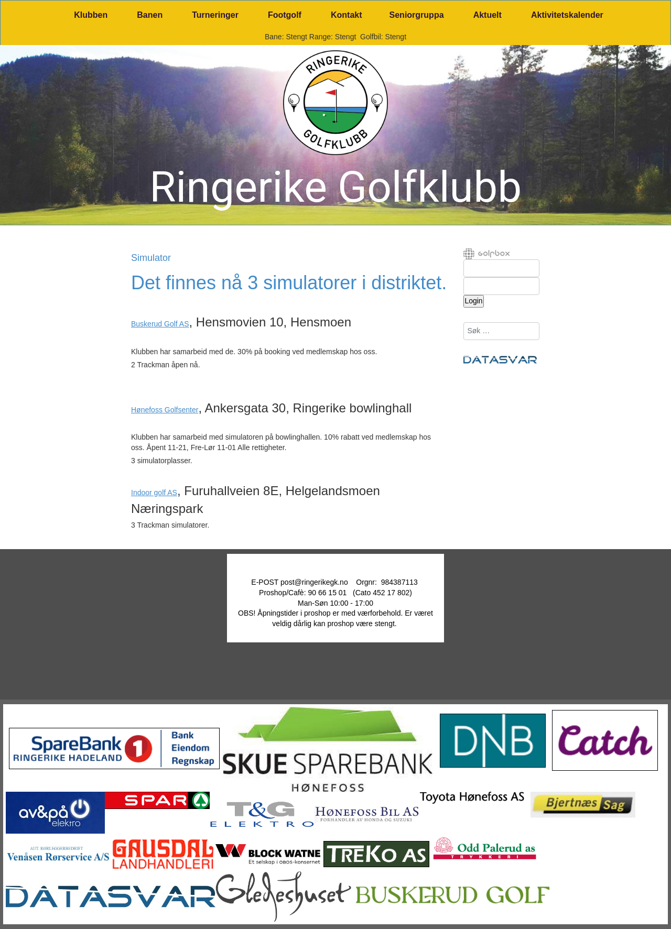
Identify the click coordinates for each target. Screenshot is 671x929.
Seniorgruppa (416, 14)
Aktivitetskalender (567, 14)
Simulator (151, 258)
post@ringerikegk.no (314, 582)
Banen (150, 14)
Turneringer (215, 14)
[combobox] (501, 331)
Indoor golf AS (154, 492)
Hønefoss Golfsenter (164, 410)
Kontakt (346, 14)
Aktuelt (487, 14)
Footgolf (284, 14)
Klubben (90, 14)
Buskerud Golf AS (160, 324)
